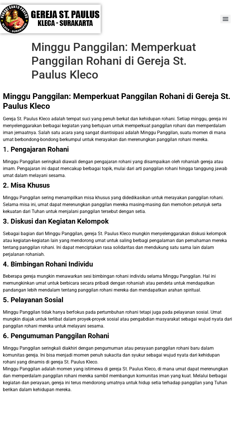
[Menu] (225, 19)
